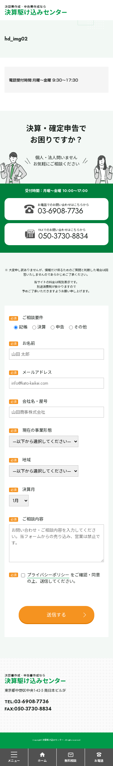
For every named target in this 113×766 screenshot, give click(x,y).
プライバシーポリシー (48, 575)
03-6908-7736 (60, 210)
